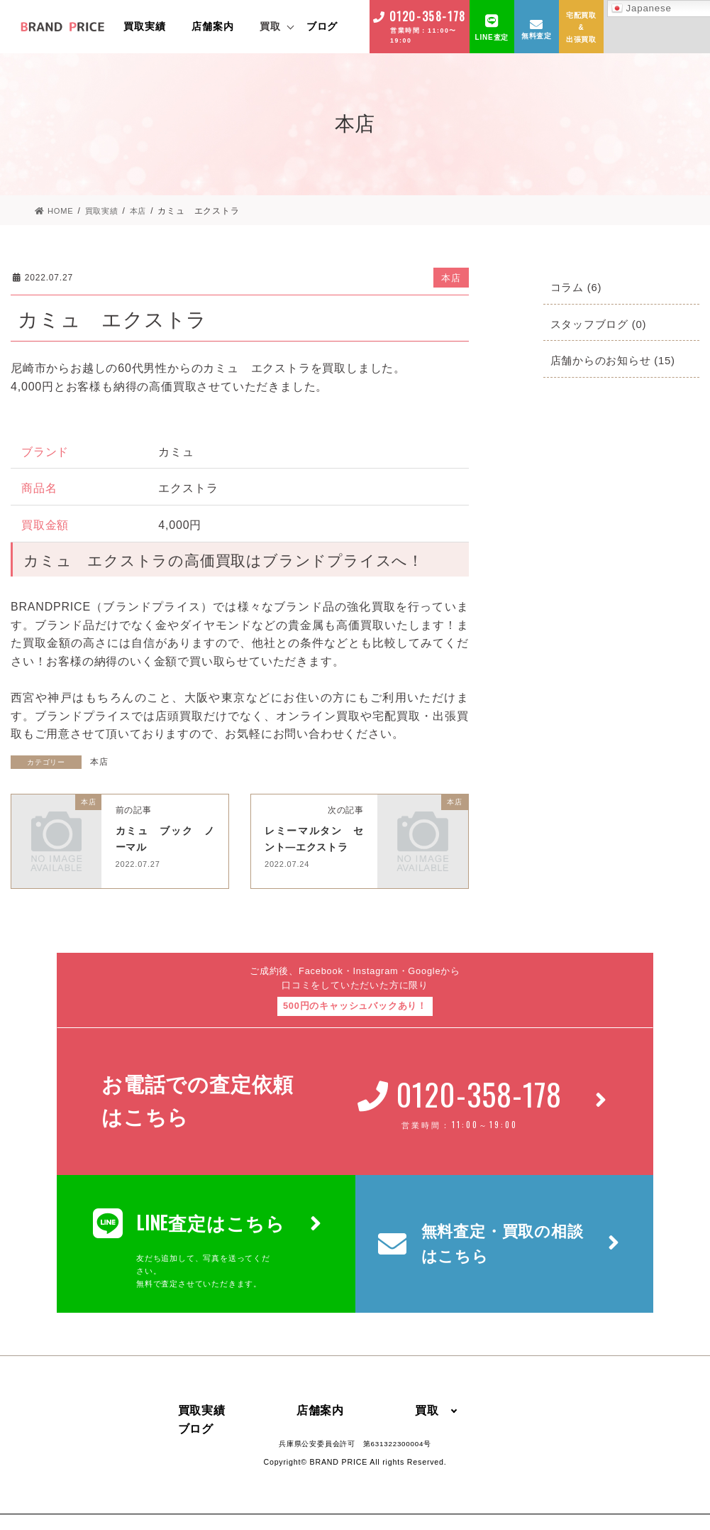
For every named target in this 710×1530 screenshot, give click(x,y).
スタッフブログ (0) (601, 323)
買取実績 (144, 26)
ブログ (322, 26)
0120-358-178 (427, 16)
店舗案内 (212, 26)
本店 (451, 277)
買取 (270, 26)
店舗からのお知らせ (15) (617, 360)
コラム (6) (578, 286)
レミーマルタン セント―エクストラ (320, 846)
